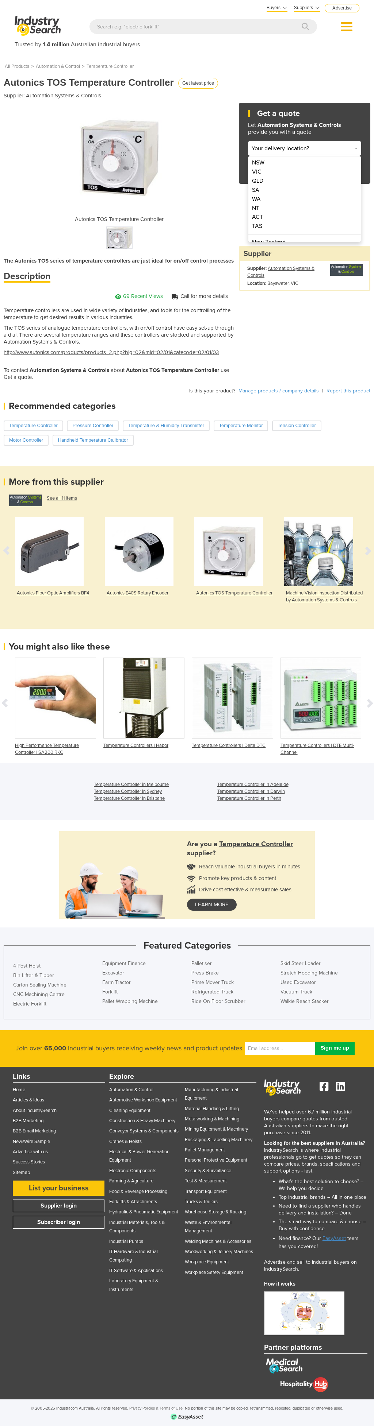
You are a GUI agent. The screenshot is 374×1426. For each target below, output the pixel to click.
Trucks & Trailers (201, 1202)
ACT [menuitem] (257, 217)
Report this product (348, 391)
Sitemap (21, 1172)
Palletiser (201, 963)
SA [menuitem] (255, 190)
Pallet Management (205, 1150)
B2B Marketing (28, 1121)
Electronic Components (132, 1171)
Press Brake (205, 973)
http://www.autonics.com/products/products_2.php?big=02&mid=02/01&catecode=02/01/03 (111, 352)
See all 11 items (62, 498)
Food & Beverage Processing (138, 1191)
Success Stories (29, 1162)
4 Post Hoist (27, 966)
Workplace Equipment (207, 1262)
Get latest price (198, 83)
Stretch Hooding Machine (309, 973)
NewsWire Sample (31, 1141)
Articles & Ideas (28, 1100)
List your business (59, 1188)
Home (19, 1090)
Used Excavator (298, 982)
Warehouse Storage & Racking (215, 1212)
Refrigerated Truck (212, 992)
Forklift (110, 992)
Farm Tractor (116, 982)
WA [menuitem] (256, 199)
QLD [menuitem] (257, 181)
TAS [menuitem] (257, 226)
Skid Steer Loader (300, 963)
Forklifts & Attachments (133, 1202)
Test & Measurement (206, 1181)
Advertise (342, 8)
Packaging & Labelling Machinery (218, 1140)
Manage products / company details (278, 391)
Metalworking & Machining (212, 1119)
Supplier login (59, 1205)
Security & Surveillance (208, 1171)
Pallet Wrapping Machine (130, 1001)
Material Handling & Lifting (212, 1109)
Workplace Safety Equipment (214, 1272)
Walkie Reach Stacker (304, 1001)
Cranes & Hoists (125, 1141)
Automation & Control (58, 66)
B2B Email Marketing (34, 1131)
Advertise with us (30, 1152)
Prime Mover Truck (212, 982)
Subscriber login (58, 1222)
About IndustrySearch (35, 1110)
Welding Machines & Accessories (218, 1241)
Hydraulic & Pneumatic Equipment (143, 1212)
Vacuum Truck (296, 992)
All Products (17, 66)
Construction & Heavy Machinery (142, 1121)
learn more (212, 904)
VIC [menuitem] (257, 171)
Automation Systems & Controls (63, 95)
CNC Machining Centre (39, 994)
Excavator (113, 973)
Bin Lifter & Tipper (33, 975)
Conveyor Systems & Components (144, 1131)
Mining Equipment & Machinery (216, 1129)
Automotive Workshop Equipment (143, 1100)
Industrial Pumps (126, 1241)
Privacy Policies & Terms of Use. (156, 1408)
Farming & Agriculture (131, 1181)
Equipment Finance (124, 963)
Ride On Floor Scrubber (218, 1001)
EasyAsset (334, 1238)
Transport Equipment (206, 1191)
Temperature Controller (110, 66)
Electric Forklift (29, 1004)
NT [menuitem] (255, 208)
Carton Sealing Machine (39, 985)
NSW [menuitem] (258, 162)
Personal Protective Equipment (216, 1160)
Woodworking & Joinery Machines (219, 1252)
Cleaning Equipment (129, 1110)
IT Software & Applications (136, 1271)
